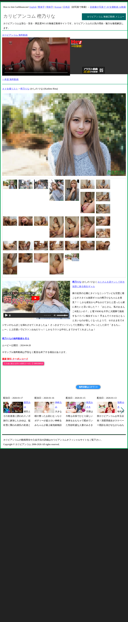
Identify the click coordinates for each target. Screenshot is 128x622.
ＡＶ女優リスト (10, 89)
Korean (58, 7)
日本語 (66, 7)
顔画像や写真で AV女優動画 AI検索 (108, 7)
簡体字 (49, 7)
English (32, 7)
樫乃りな (24, 89)
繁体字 (41, 7)
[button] (122, 410)
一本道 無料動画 (10, 79)
